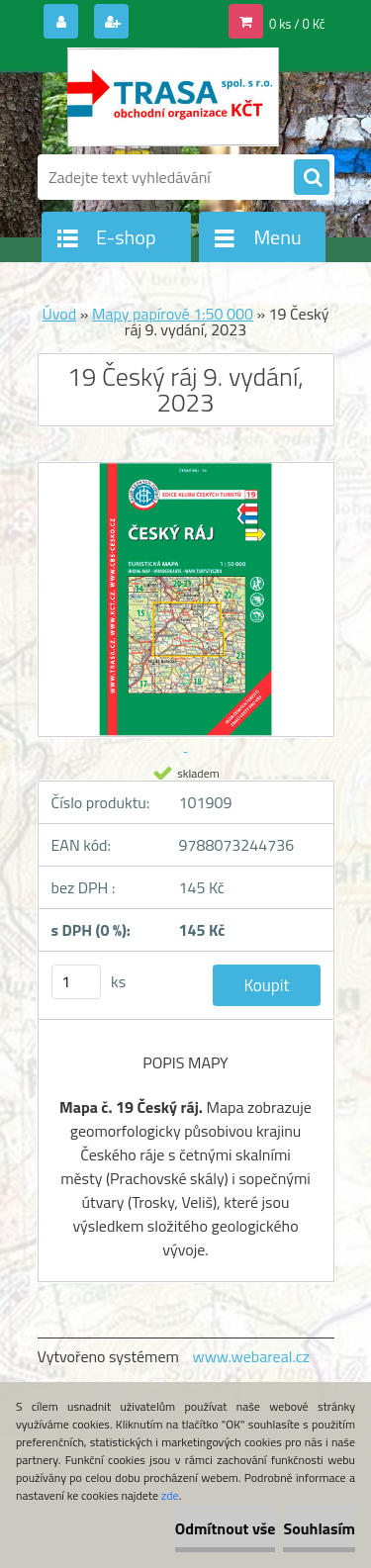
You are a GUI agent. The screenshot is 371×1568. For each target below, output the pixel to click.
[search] (311, 178)
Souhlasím (319, 1528)
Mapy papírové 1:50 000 (172, 313)
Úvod (59, 313)
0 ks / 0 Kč (297, 24)
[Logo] (174, 96)
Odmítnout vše (225, 1528)
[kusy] (76, 982)
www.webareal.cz (251, 1356)
